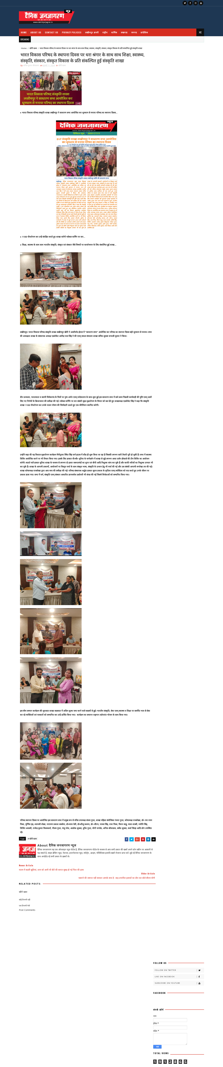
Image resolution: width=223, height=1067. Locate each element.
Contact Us (55, 29)
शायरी (167, 396)
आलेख (153, 288)
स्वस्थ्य (182, 412)
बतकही (184, 353)
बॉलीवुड (153, 363)
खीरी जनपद (172, 315)
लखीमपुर (182, 385)
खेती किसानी (168, 320)
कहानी (153, 293)
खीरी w (153, 320)
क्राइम (168, 299)
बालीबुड (166, 358)
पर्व (191, 342)
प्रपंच (179, 347)
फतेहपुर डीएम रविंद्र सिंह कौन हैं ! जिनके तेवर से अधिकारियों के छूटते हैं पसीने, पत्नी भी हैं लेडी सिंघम (174, 1041)
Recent (162, 236)
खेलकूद (153, 326)
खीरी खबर (37, 45)
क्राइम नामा (182, 299)
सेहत (152, 412)
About (152, 220)
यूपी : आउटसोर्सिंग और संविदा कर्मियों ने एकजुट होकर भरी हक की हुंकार (174, 1003)
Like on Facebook (175, 59)
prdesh (185, 428)
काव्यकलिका (154, 299)
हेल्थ (152, 422)
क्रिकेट (168, 304)
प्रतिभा (153, 347)
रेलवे (178, 379)
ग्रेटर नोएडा (167, 326)
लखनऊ (128, 29)
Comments (187, 236)
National (169, 428)
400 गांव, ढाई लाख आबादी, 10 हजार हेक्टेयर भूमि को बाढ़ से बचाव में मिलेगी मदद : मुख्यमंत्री (182, 202)
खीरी (152, 310)
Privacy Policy (156, 229)
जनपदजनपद (170, 336)
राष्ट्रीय (109, 29)
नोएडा (167, 342)
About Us (39, 29)
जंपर (169, 331)
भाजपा (166, 363)
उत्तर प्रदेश (168, 288)
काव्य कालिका (185, 293)
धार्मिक (118, 29)
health (182, 422)
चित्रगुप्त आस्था (155, 331)
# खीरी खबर (36, 863)
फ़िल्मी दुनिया (169, 353)
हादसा (166, 417)
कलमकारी (184, 288)
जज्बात (182, 331)
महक (170, 369)
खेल (182, 320)
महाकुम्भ (153, 374)
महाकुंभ (182, 369)
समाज (153, 406)
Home (28, 29)
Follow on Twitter (175, 52)
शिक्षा (179, 396)
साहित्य (182, 406)
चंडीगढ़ (181, 326)
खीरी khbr (189, 315)
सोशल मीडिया (167, 412)
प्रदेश (164, 347)
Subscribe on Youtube (175, 65)
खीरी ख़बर (183, 310)
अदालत (168, 283)
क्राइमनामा (154, 304)
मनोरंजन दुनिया (155, 369)
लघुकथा (172, 390)
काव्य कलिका (167, 293)
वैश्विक (153, 396)
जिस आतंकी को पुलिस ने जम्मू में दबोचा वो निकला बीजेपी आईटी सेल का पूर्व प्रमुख (180, 177)
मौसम (166, 374)
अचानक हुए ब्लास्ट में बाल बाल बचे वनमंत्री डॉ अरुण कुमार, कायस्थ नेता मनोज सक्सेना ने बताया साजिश (181, 191)
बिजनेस (180, 358)
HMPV (153, 428)
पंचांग (180, 342)
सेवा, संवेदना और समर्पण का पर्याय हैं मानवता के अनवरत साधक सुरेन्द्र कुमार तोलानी (174, 1028)
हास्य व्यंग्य (180, 417)
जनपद (138, 29)
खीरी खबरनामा (155, 315)
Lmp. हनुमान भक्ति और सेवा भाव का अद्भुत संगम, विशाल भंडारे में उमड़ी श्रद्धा (175, 1015)
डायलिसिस (186, 336)
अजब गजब (154, 283)
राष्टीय (152, 379)
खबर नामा (182, 304)
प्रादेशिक (148, 29)
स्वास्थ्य (153, 417)
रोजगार (153, 385)
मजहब (179, 363)
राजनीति (179, 374)
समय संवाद (180, 401)
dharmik (166, 422)
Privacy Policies (75, 29)
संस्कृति (153, 401)
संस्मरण (166, 401)
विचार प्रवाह (187, 390)
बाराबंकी (153, 358)
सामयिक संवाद (167, 406)
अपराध (181, 283)
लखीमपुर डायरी (96, 29)
